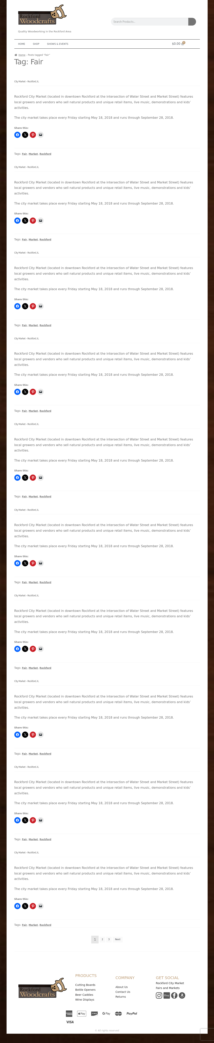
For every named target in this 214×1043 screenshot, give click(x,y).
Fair (24, 154)
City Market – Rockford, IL (26, 81)
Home (21, 44)
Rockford (45, 154)
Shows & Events (57, 44)
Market (33, 154)
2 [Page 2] (102, 939)
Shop (36, 44)
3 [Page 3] (109, 939)
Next (117, 939)
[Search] (192, 22)
